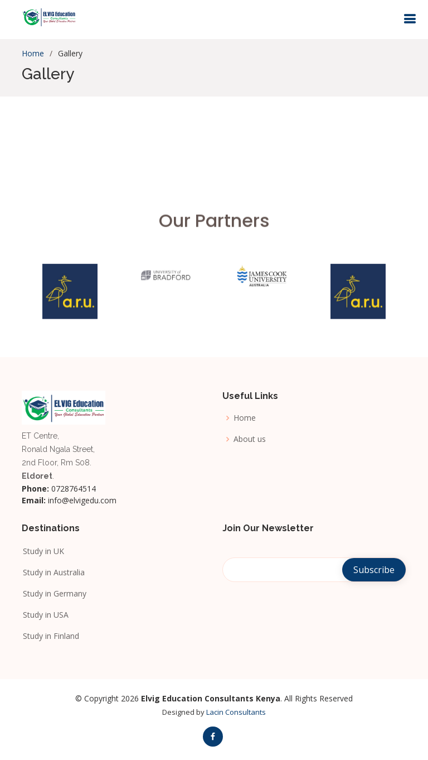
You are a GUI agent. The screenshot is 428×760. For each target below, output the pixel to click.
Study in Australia (53, 571)
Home (33, 53)
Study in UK (43, 550)
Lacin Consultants (236, 712)
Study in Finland (50, 635)
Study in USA (45, 614)
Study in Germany (54, 593)
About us (250, 439)
